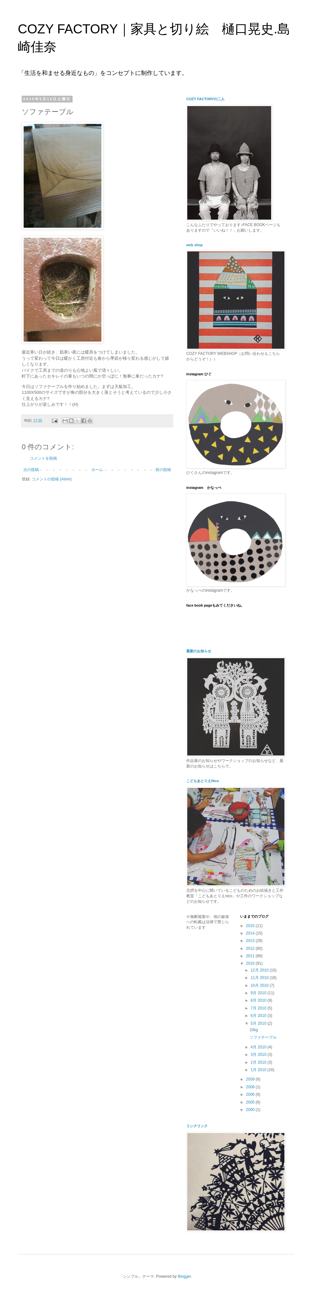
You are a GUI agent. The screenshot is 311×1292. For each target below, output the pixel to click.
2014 (251, 933)
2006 (251, 1094)
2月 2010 (258, 1062)
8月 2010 (258, 1000)
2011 (251, 956)
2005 (251, 1102)
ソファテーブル (263, 1037)
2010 (251, 963)
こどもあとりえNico (202, 781)
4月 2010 (258, 1047)
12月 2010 (260, 970)
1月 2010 (258, 1070)
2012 (251, 948)
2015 (251, 926)
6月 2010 (258, 1015)
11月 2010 (260, 977)
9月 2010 (258, 993)
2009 (251, 1079)
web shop (194, 245)
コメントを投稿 (43, 458)
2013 (251, 940)
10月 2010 (260, 985)
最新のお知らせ (198, 651)
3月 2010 (258, 1054)
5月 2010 (258, 1023)
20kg (253, 1030)
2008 (251, 1087)
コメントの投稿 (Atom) (52, 479)
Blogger (184, 1276)
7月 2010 (258, 1008)
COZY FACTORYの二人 (205, 99)
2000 (251, 1109)
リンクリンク (197, 1126)
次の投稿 (31, 469)
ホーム (97, 469)
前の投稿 (163, 469)
